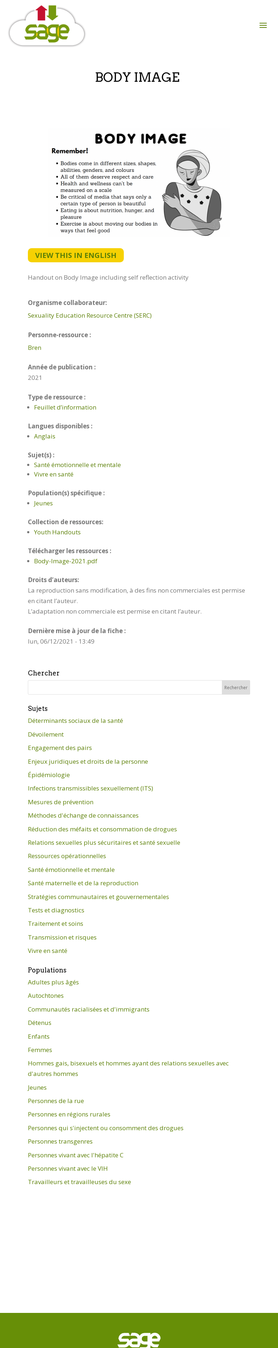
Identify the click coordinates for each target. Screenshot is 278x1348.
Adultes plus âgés (53, 982)
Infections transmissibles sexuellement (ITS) (90, 788)
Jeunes (43, 503)
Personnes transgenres (60, 1141)
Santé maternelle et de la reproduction (83, 883)
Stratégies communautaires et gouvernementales (98, 897)
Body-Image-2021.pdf (65, 561)
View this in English (76, 255)
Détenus (39, 1022)
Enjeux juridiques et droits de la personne (88, 761)
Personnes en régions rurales (69, 1114)
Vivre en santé (53, 474)
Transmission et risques (62, 937)
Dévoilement (46, 734)
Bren (34, 347)
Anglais (44, 436)
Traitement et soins (55, 923)
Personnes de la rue (56, 1101)
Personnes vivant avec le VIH (68, 1168)
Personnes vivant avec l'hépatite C (75, 1155)
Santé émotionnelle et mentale (77, 465)
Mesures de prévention (60, 802)
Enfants (39, 1036)
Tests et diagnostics (56, 910)
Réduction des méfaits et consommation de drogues (102, 829)
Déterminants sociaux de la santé (75, 720)
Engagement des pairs (60, 747)
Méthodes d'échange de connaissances (83, 815)
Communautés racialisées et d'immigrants (88, 1009)
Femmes (40, 1050)
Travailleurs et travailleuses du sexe (79, 1182)
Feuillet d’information (65, 407)
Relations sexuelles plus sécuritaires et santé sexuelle (104, 842)
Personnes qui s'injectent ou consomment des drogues (106, 1128)
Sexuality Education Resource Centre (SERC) (90, 315)
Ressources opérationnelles (67, 856)
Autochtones (46, 995)
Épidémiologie (49, 775)
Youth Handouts (57, 532)
